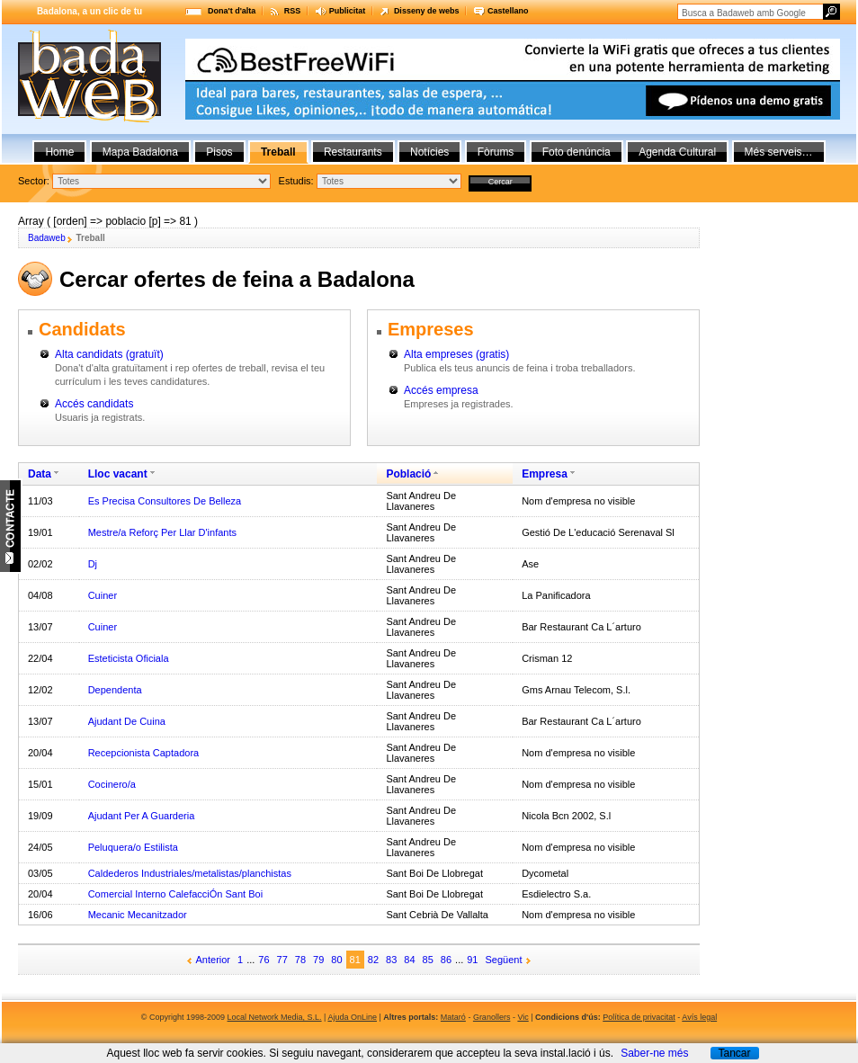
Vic (522, 1017)
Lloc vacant (117, 474)
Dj (92, 563)
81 (355, 959)
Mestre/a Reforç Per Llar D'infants (162, 532)
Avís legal (699, 1017)
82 (373, 959)
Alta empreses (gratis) (456, 354)
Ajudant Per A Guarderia (141, 815)
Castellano (508, 10)
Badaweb (47, 238)
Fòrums (496, 152)
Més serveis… (779, 152)
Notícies (429, 152)
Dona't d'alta (231, 10)
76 (263, 959)
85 (428, 959)
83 (391, 959)
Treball (278, 152)
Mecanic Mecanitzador (137, 914)
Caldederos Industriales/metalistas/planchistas (189, 873)
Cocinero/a (112, 784)
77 (282, 959)
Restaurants (353, 152)
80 (336, 959)
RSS (292, 10)
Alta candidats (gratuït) (109, 354)
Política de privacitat (639, 1017)
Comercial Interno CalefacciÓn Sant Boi (175, 894)
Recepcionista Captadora (144, 752)
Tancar (734, 1053)
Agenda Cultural (677, 152)
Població (408, 474)
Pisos (219, 152)
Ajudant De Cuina (126, 721)
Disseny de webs (427, 10)
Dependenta (115, 689)
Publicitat (347, 10)
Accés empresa (441, 390)
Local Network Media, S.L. (275, 1017)
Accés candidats (94, 404)
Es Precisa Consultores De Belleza (165, 501)
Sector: (33, 180)
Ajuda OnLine (352, 1017)
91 (472, 959)
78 (300, 959)
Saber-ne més (654, 1053)
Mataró (453, 1017)
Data (39, 474)
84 (409, 959)
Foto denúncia (576, 152)
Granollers (492, 1017)
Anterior (213, 959)
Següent (504, 959)
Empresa (545, 474)
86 (446, 959)
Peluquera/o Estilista (133, 847)
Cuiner (102, 595)
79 (318, 959)
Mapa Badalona (140, 152)
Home (59, 152)
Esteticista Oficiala (128, 658)
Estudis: (296, 180)
